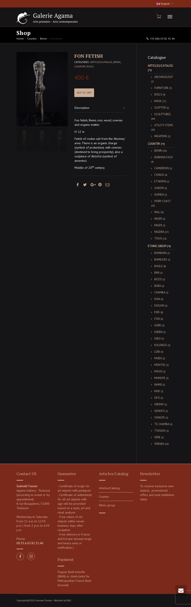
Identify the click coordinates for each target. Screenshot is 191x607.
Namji (158, 384)
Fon (157, 319)
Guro (157, 325)
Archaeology (163, 77)
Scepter (160, 108)
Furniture (161, 88)
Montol (160, 365)
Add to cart (84, 92)
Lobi (157, 352)
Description (82, 108)
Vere (157, 437)
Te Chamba (161, 424)
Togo (158, 238)
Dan (157, 299)
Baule (158, 266)
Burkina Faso (163, 157)
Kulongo (160, 345)
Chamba (159, 292)
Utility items (163, 125)
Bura (157, 286)
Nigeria (159, 232)
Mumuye (159, 378)
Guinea (159, 194)
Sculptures (162, 114)
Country (31, 38)
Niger (158, 219)
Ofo (157, 398)
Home (20, 38)
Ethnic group (157, 246)
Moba (158, 358)
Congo (159, 175)
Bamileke (160, 259)
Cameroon (161, 168)
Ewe (157, 312)
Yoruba (159, 444)
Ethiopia (160, 181)
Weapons (160, 136)
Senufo (159, 411)
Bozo (158, 279)
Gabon (159, 188)
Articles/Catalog (101, 62)
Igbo (157, 338)
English (163, 3)
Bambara (160, 253)
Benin (43, 38)
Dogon (159, 305)
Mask (158, 101)
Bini (156, 273)
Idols (90, 66)
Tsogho (160, 431)
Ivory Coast (162, 201)
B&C (69, 600)
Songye (159, 417)
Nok (157, 391)
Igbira (158, 332)
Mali (157, 212)
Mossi (158, 371)
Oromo (159, 404)
